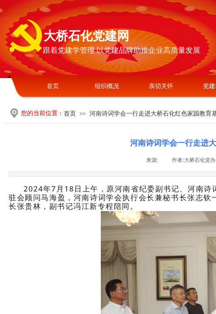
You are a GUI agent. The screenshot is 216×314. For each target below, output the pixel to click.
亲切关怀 (161, 86)
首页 (53, 86)
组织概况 (107, 86)
